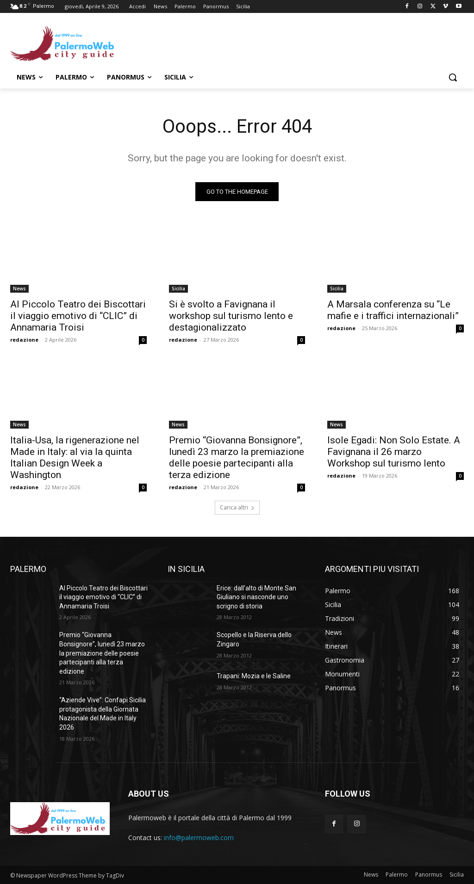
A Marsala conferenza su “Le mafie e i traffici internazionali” (393, 309)
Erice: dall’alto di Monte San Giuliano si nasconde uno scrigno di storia (256, 597)
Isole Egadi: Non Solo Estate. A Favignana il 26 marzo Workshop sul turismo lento (393, 452)
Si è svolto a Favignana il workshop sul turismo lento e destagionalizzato (231, 315)
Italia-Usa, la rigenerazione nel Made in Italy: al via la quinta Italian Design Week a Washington (74, 457)
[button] (453, 77)
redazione (24, 339)
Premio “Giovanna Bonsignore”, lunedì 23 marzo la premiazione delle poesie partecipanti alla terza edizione (236, 457)
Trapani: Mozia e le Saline (254, 676)
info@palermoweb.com (199, 837)
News (19, 288)
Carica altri (237, 507)
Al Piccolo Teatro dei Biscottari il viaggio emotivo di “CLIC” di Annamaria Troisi (78, 315)
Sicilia (178, 288)
